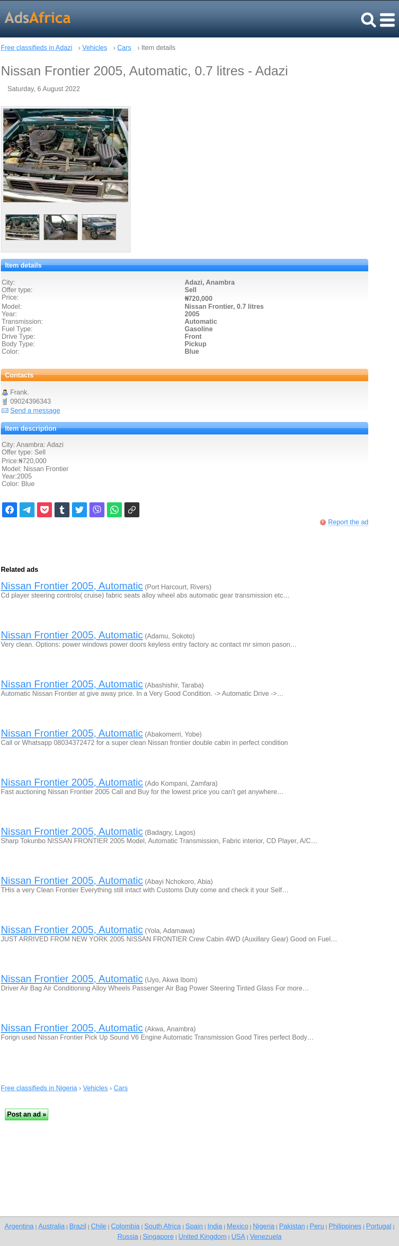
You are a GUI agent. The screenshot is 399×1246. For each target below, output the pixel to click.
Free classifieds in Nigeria (39, 1088)
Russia (127, 1236)
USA (238, 1236)
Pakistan (292, 1226)
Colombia (125, 1226)
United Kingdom (202, 1236)
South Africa (162, 1226)
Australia (51, 1226)
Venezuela (266, 1236)
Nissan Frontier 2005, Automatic (72, 585)
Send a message (35, 410)
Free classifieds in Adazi (36, 47)
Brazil (78, 1226)
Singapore (158, 1236)
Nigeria (264, 1226)
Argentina (19, 1226)
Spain (194, 1226)
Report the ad (348, 522)
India (215, 1226)
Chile (98, 1226)
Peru (317, 1226)
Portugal (379, 1226)
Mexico (237, 1226)
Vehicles (94, 47)
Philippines (345, 1226)
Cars (124, 47)
